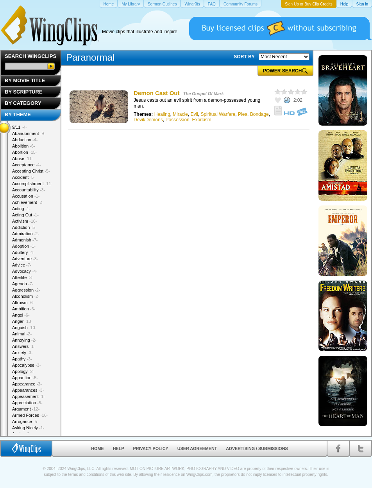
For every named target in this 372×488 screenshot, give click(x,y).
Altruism (23, 302)
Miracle (180, 114)
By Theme (18, 114)
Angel (21, 315)
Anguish (24, 327)
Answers (23, 346)
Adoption (24, 246)
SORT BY (244, 56)
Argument (25, 409)
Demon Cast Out (157, 93)
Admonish (25, 240)
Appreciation (27, 402)
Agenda (22, 283)
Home (97, 448)
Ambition (23, 308)
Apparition (25, 377)
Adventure (25, 258)
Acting (21, 208)
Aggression (26, 290)
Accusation (25, 196)
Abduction (25, 139)
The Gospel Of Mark (203, 93)
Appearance (27, 384)
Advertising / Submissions (257, 448)
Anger (22, 321)
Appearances (28, 390)
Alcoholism (25, 296)
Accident (23, 177)
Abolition (23, 146)
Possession (177, 119)
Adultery (23, 252)
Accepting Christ (31, 171)
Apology (23, 371)
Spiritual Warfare (217, 114)
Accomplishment (32, 183)
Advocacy (24, 271)
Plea (242, 114)
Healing (162, 114)
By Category (23, 103)
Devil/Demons (148, 119)
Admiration (25, 233)
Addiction (24, 227)
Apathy (22, 359)
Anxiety (22, 352)
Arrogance (25, 421)
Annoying (24, 340)
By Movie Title (25, 80)
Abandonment (28, 133)
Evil (194, 114)
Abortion (24, 152)
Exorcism (201, 119)
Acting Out (25, 214)
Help (118, 448)
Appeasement (28, 396)
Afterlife (22, 277)
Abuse (22, 158)
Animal (22, 333)
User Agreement (197, 448)
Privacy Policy (150, 448)
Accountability (28, 189)
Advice (22, 265)
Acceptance (26, 164)
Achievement (27, 202)
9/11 (19, 127)
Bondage (259, 114)
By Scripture (24, 92)
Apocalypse (26, 365)
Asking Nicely (28, 427)
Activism (24, 221)
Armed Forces (30, 415)
